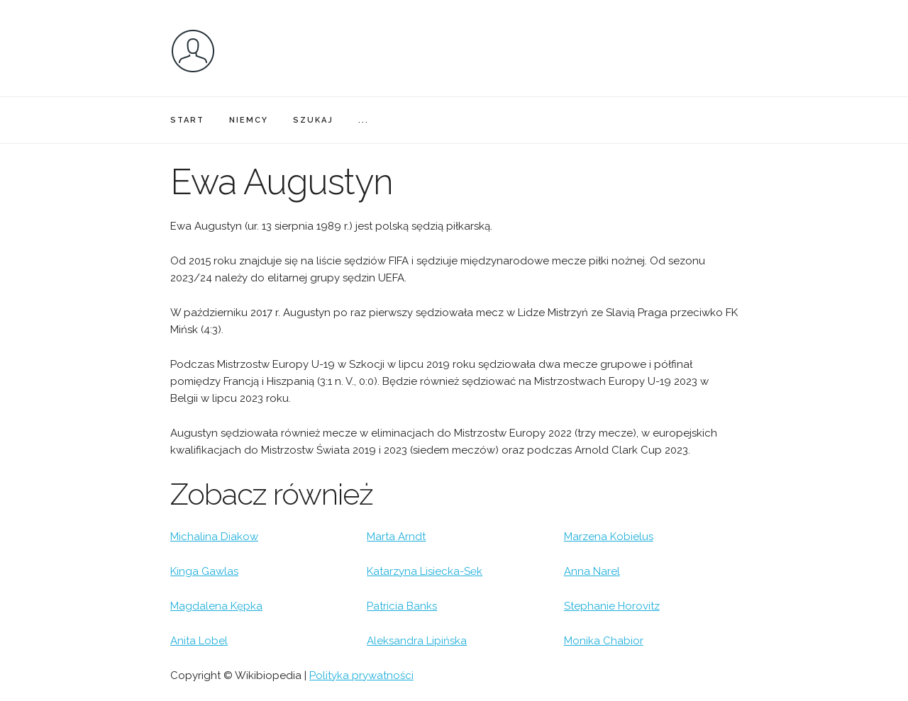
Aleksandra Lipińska (417, 640)
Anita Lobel (199, 640)
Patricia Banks (402, 606)
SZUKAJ (313, 120)
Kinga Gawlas (204, 571)
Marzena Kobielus (608, 536)
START (187, 120)
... (363, 120)
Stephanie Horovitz (612, 606)
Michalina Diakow (214, 536)
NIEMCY (248, 120)
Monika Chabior (603, 640)
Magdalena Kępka (216, 606)
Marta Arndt (396, 536)
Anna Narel (592, 571)
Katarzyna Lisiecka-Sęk (424, 571)
